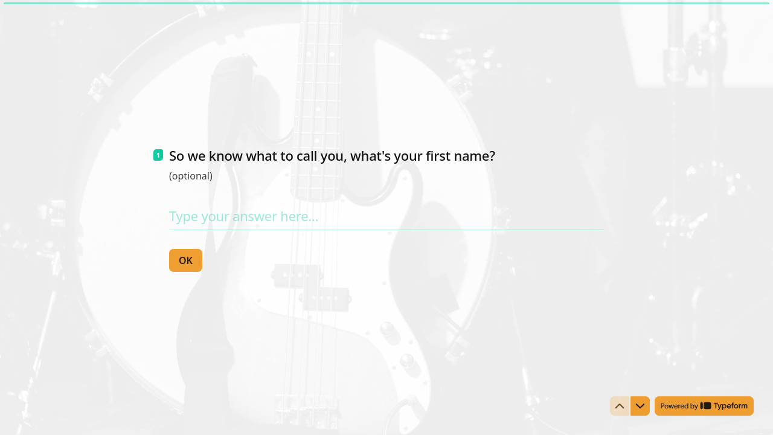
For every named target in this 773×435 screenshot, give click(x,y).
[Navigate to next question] (640, 406)
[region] (118, 388)
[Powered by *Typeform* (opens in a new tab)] (704, 406)
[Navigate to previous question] (619, 406)
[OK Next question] (185, 259)
